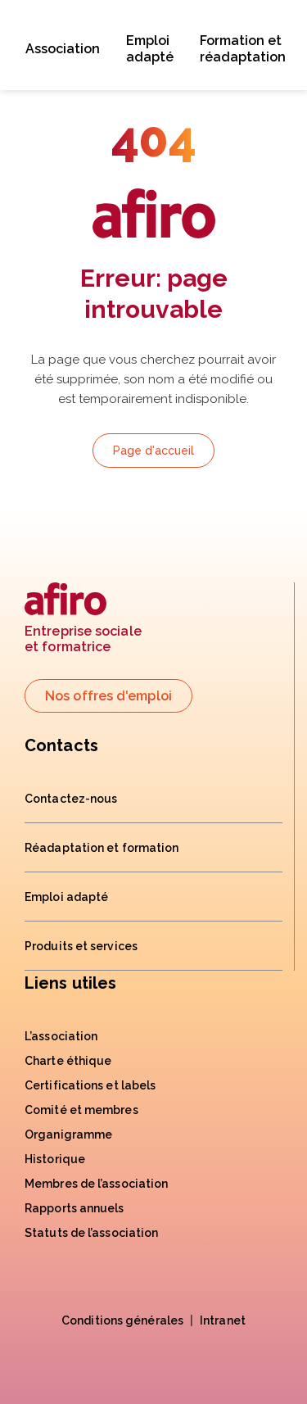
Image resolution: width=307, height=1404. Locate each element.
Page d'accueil (153, 450)
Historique (55, 1159)
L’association (61, 1036)
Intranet (223, 1320)
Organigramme (68, 1134)
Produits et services (81, 946)
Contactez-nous (71, 798)
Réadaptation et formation (102, 847)
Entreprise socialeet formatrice (83, 618)
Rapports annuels (74, 1208)
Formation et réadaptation (243, 49)
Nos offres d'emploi (108, 696)
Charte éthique (68, 1060)
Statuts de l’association (91, 1232)
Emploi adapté (150, 49)
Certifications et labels (90, 1085)
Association (62, 49)
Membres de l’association (96, 1183)
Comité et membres (81, 1109)
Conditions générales (122, 1320)
